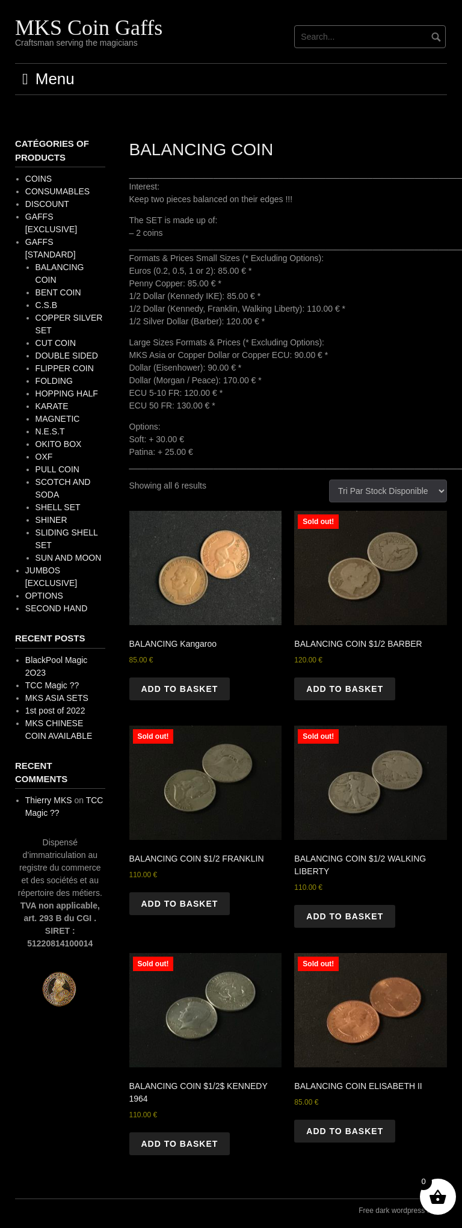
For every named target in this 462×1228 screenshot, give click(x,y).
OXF (44, 456)
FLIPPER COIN (64, 368)
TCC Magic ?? (52, 685)
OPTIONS (44, 595)
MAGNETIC (57, 419)
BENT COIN (58, 292)
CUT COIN (55, 343)
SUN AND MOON (68, 558)
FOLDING (54, 381)
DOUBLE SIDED (66, 355)
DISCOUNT (47, 204)
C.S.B (46, 305)
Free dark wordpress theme (403, 1210)
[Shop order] (388, 491)
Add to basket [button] (179, 689)
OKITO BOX (58, 444)
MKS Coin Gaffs (88, 28)
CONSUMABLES (57, 191)
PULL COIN (57, 469)
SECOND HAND (56, 608)
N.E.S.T (50, 431)
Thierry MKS (48, 800)
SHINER (51, 520)
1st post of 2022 (55, 710)
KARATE (52, 406)
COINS (38, 179)
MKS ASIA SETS (56, 698)
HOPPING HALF (66, 393)
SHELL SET (58, 507)
